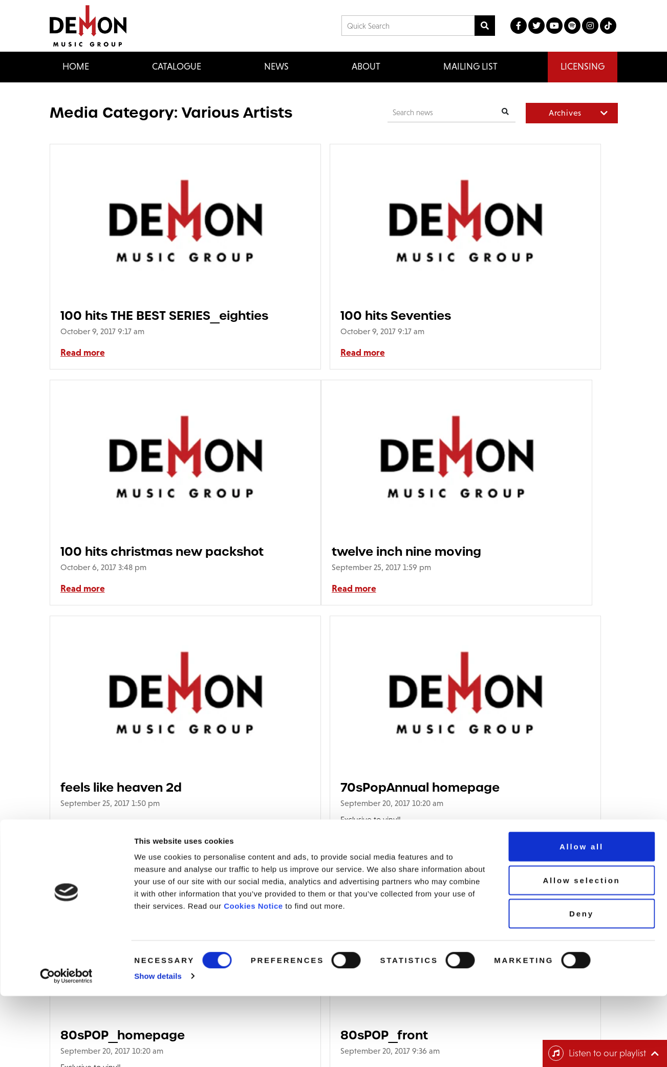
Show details (158, 1046)
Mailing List (470, 66)
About (366, 66)
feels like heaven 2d (314, 551)
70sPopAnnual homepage (526, 551)
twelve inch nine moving (135, 551)
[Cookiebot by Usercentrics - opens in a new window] (66, 1047)
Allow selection (581, 951)
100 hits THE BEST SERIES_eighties (113, 315)
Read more (82, 352)
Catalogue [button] (176, 66)
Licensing (583, 66)
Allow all (582, 917)
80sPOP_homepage (122, 799)
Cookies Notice (253, 976)
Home (75, 66)
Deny (581, 984)
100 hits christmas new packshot (517, 315)
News (276, 66)
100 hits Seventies (308, 315)
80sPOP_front (297, 799)
